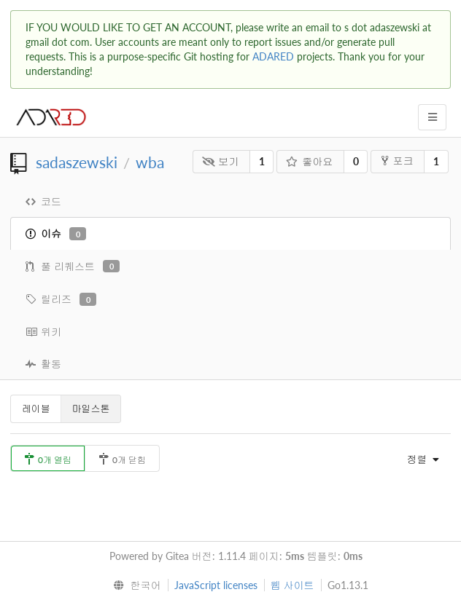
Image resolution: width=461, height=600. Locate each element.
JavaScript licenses (215, 585)
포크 (397, 160)
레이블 (36, 408)
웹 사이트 (292, 585)
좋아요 (309, 161)
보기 (220, 161)
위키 (43, 331)
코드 (43, 201)
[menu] (419, 459)
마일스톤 (91, 408)
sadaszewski (76, 162)
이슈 (56, 233)
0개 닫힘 (122, 459)
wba (150, 162)
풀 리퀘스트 (73, 266)
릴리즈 (61, 299)
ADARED (273, 56)
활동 (43, 364)
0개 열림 (47, 459)
